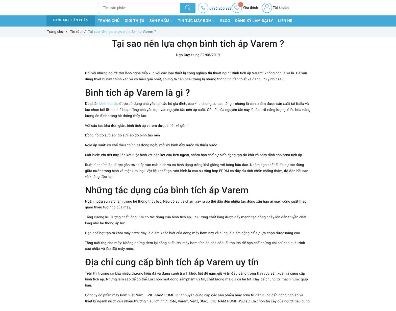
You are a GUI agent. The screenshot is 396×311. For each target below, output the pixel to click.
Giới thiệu (134, 20)
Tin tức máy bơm (196, 20)
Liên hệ (285, 20)
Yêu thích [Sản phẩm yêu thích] (245, 8)
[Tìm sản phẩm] (139, 8)
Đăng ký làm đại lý (254, 20)
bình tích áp (108, 104)
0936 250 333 (220, 9)
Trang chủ (108, 20)
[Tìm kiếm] (187, 8)
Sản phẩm (161, 20)
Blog (225, 20)
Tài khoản (275, 8)
